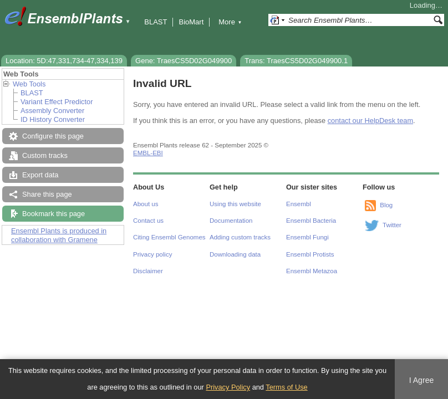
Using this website (235, 204)
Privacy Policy (228, 387)
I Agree (421, 380)
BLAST (155, 22)
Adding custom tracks (240, 237)
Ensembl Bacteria (311, 220)
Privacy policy (152, 254)
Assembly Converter (52, 110)
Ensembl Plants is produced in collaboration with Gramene (58, 235)
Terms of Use (286, 387)
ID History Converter (53, 119)
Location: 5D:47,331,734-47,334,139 (64, 61)
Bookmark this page (53, 213)
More (230, 22)
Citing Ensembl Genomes (169, 237)
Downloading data (235, 254)
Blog (386, 205)
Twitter (392, 225)
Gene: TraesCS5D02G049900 (183, 61)
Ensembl (298, 204)
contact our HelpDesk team (370, 120)
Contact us (148, 220)
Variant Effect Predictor (57, 102)
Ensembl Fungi (307, 237)
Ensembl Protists (310, 254)
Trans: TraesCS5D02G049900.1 (296, 61)
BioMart (191, 22)
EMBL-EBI (148, 153)
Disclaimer (148, 271)
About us (145, 204)
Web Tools (29, 84)
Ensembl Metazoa (311, 271)
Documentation (231, 220)
